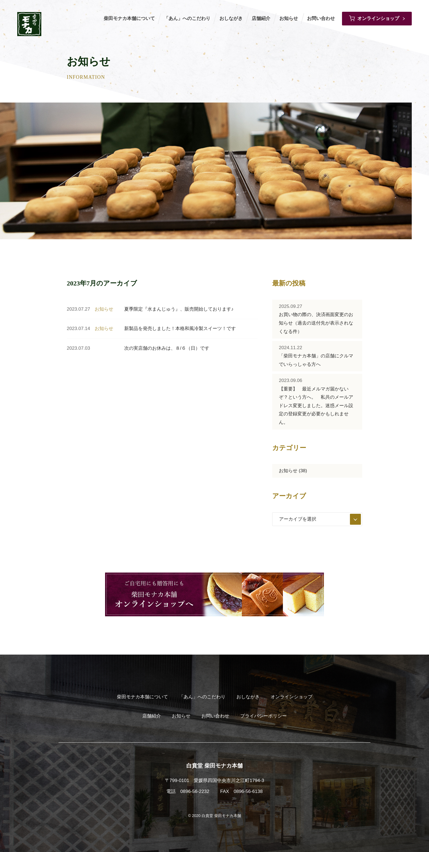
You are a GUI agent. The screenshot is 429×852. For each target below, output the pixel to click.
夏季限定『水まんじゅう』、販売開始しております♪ (179, 309)
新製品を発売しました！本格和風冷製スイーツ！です (180, 328)
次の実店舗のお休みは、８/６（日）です (166, 348)
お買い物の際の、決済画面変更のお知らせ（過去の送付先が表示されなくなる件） (316, 318)
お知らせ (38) (293, 470)
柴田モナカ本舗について (129, 18)
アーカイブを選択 (320, 519)
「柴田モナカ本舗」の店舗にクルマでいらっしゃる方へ (316, 355)
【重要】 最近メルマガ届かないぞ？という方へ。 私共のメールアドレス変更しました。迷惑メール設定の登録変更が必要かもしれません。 (316, 401)
